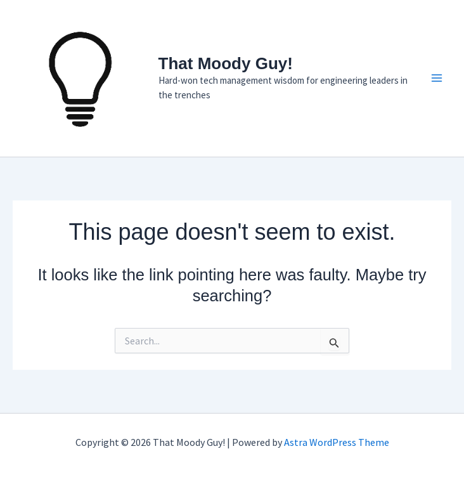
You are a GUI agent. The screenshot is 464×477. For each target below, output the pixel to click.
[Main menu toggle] (437, 78)
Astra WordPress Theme (336, 442)
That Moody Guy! (225, 63)
